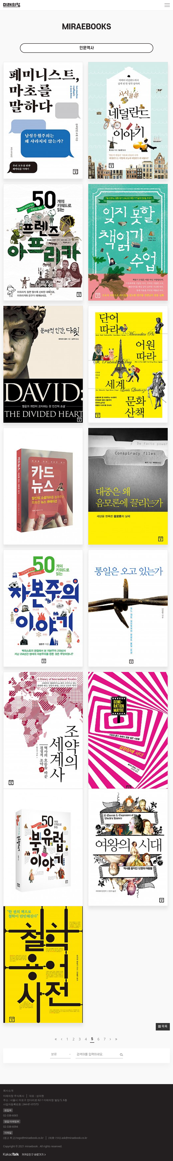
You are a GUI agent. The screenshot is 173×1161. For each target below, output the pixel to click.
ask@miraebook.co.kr (74, 1138)
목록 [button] (162, 1026)
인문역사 (86, 48)
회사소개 (8, 1090)
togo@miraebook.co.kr (30, 1138)
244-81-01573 (30, 1104)
